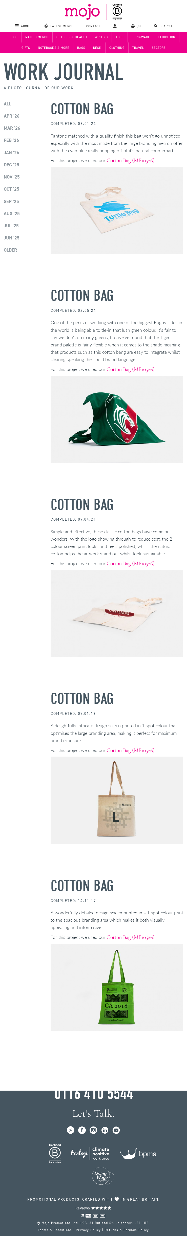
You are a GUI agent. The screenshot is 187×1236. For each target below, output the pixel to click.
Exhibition (166, 37)
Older (10, 250)
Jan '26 (11, 153)
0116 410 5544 (93, 1093)
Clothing (116, 48)
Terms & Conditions (55, 1230)
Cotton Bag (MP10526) (131, 160)
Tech (120, 37)
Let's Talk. (93, 1113)
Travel (138, 48)
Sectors (159, 48)
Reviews (93, 1208)
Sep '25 (11, 201)
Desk (97, 48)
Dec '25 (11, 165)
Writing (101, 37)
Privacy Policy (88, 1230)
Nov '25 (12, 177)
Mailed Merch (37, 37)
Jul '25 (11, 226)
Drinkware (141, 37)
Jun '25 (11, 238)
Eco (14, 37)
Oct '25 (11, 189)
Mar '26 (12, 128)
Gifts (26, 48)
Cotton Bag (82, 109)
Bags (81, 48)
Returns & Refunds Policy (127, 1230)
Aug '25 (12, 214)
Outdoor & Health (71, 37)
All (7, 104)
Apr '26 (11, 116)
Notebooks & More (53, 48)
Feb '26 (11, 140)
